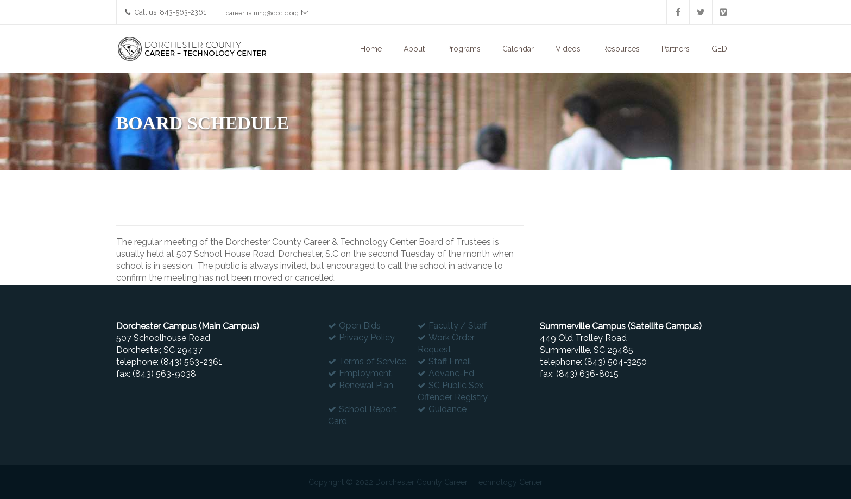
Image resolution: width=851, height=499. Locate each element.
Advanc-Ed (451, 373)
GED (719, 49)
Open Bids (360, 325)
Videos (568, 49)
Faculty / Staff (457, 325)
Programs (463, 49)
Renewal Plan (366, 385)
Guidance (447, 409)
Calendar (518, 49)
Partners (675, 49)
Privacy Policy (367, 337)
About (414, 49)
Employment (365, 373)
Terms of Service (372, 361)
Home (371, 49)
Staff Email (449, 361)
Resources (621, 49)
